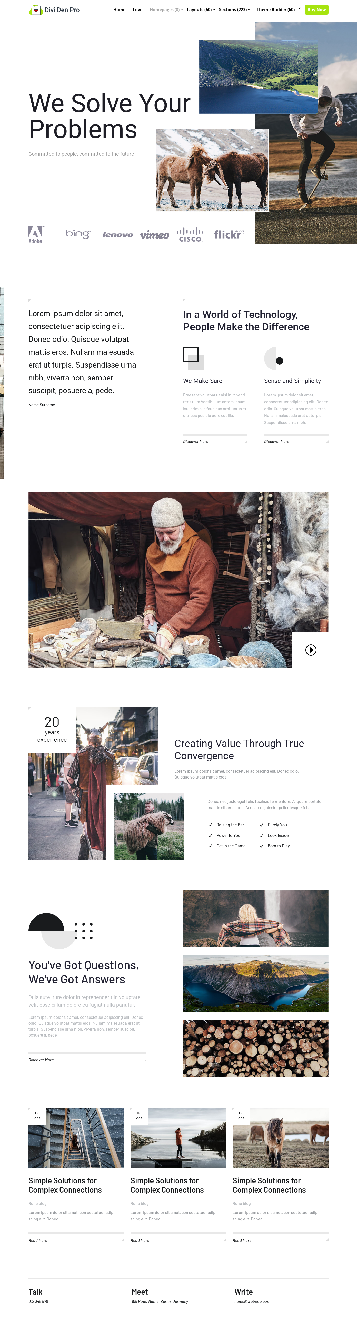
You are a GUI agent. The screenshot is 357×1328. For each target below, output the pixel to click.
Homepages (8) (165, 10)
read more (37, 1243)
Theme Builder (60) (276, 10)
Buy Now (317, 10)
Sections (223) (233, 10)
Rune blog (37, 1206)
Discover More (195, 444)
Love (138, 10)
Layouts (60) (199, 10)
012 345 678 (38, 1304)
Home (120, 10)
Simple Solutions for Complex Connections (65, 1188)
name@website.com (252, 1304)
